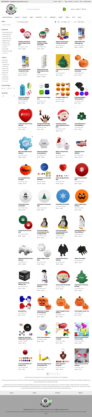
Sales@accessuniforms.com (19, 1)
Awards (25, 17)
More (80, 17)
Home (55, 1)
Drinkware (39, 17)
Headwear (53, 17)
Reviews (70, 1)
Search (80, 393)
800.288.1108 (5, 1)
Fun (46, 17)
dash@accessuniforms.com (46, 409)
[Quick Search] (44, 9)
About (59, 1)
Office (67, 17)
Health (61, 17)
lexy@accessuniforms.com (31, 409)
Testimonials (87, 1)
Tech (74, 17)
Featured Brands (7, 17)
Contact (76, 1)
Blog (66, 1)
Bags (32, 17)
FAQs (81, 1)
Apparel (18, 17)
